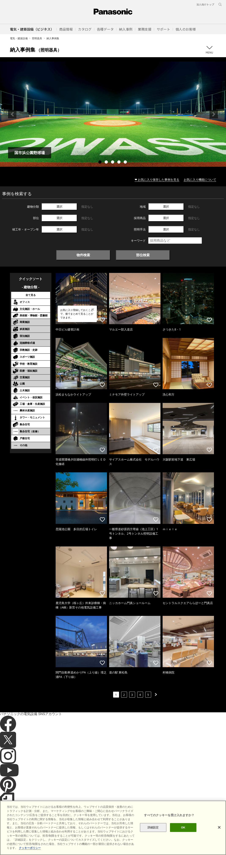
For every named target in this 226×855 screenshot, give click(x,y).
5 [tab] (126, 162)
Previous (12, 114)
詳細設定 (153, 835)
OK (183, 835)
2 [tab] (107, 162)
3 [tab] (113, 162)
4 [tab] (119, 162)
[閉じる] (219, 835)
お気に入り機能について (200, 180)
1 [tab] (100, 162)
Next (214, 114)
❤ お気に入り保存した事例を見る (157, 180)
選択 (59, 207)
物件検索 (83, 255)
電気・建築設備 (19, 38)
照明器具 (37, 38)
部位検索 (143, 255)
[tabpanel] (113, 114)
